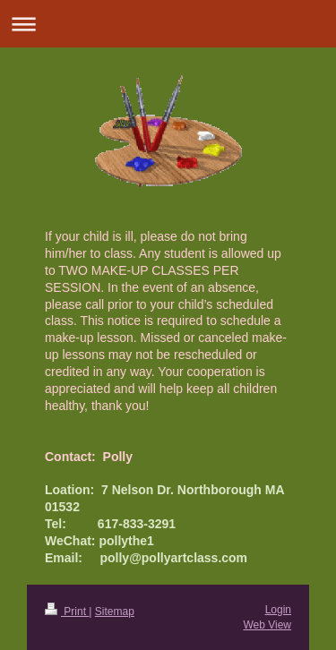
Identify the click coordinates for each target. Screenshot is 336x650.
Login (278, 609)
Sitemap (114, 611)
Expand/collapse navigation (168, 23)
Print (67, 611)
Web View (267, 625)
